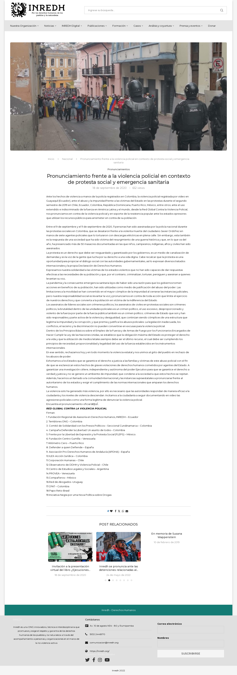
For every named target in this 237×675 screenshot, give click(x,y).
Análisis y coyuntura (160, 25)
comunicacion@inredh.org (104, 642)
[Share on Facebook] (115, 511)
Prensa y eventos (190, 25)
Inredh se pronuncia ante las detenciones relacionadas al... (118, 568)
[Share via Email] (127, 511)
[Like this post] (111, 511)
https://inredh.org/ (99, 651)
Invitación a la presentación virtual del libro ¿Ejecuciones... (70, 568)
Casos (137, 25)
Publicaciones (96, 25)
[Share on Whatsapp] (123, 511)
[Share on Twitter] (119, 511)
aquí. (95, 404)
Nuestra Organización (23, 25)
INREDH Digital (71, 25)
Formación (119, 25)
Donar (212, 25)
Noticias (49, 25)
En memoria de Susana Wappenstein (166, 535)
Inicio (51, 158)
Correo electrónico (169, 623)
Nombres (163, 638)
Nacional (67, 158)
